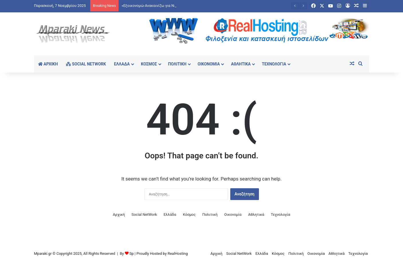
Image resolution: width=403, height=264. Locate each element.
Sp (131, 253)
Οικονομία (209, 64)
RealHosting (178, 253)
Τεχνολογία (274, 64)
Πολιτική (177, 64)
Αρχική (48, 64)
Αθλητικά (241, 64)
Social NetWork (86, 64)
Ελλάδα (122, 64)
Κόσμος (149, 64)
